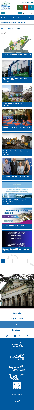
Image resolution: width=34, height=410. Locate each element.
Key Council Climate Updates (17, 22)
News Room (11, 28)
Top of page (17, 330)
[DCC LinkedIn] (23, 336)
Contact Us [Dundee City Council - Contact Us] (17, 313)
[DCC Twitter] (7, 337)
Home (3, 28)
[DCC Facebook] (11, 336)
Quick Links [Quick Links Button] (17, 324)
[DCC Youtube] (15, 336)
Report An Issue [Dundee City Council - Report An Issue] (17, 319)
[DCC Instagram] (19, 336)
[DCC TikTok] (27, 336)
